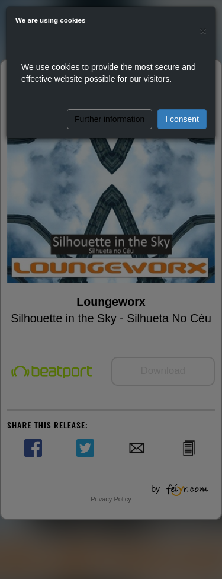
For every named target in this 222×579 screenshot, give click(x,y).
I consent (182, 119)
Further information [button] (109, 119)
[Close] (203, 30)
